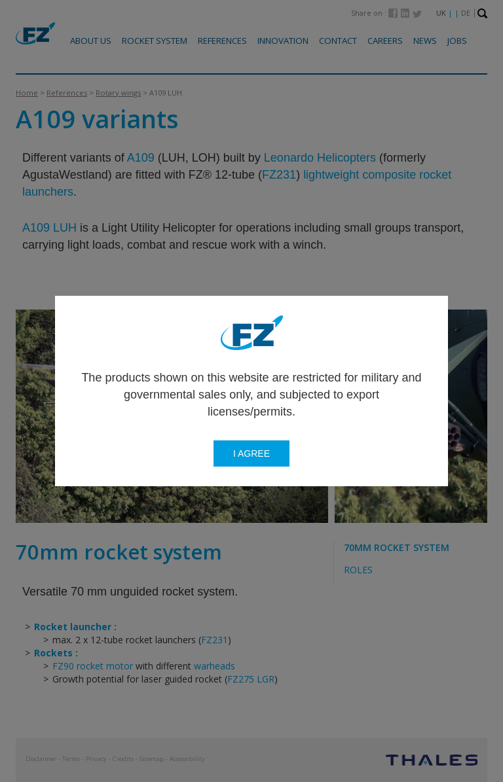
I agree (251, 453)
